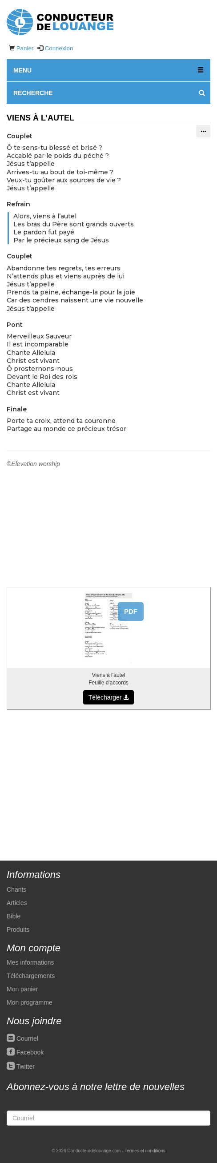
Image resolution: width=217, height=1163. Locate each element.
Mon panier (22, 989)
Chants (16, 889)
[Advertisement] (108, 780)
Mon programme (29, 1002)
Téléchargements (31, 975)
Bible (13, 916)
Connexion (59, 48)
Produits (18, 929)
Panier (25, 48)
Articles (17, 902)
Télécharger (108, 697)
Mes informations (30, 962)
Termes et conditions (145, 1150)
